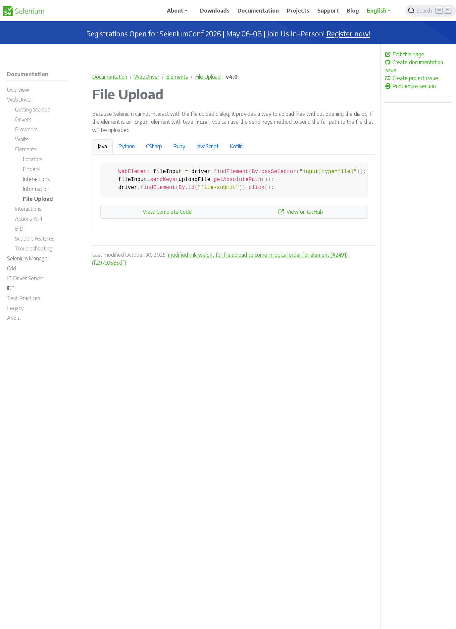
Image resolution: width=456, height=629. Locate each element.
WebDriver (146, 76)
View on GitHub (301, 211)
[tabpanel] (234, 192)
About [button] (175, 10)
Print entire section (410, 86)
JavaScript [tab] (207, 146)
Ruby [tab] (179, 146)
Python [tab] (126, 146)
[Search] (430, 11)
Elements (177, 76)
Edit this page (404, 54)
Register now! (348, 33)
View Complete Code (167, 211)
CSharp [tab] (154, 146)
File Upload (208, 76)
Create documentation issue (413, 66)
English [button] (376, 10)
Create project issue (411, 78)
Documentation (109, 76)
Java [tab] (102, 146)
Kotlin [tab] (236, 146)
